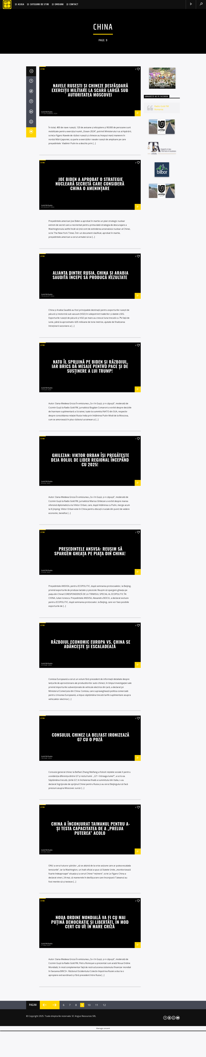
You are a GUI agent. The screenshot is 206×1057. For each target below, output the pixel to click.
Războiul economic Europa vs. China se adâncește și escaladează (90, 956)
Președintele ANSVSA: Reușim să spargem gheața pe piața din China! (89, 863)
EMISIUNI (59, 4)
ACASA (21, 4)
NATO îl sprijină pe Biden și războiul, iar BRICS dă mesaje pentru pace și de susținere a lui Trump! (90, 678)
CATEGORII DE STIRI (39, 4)
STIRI (42, 381)
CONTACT (73, 4)
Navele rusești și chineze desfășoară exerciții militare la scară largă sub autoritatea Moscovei (90, 402)
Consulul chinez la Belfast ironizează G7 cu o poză (90, 1049)
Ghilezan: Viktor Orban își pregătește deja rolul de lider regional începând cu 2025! (90, 772)
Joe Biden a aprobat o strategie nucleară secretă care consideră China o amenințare (89, 495)
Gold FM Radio (47, 424)
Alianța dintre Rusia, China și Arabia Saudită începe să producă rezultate (90, 587)
